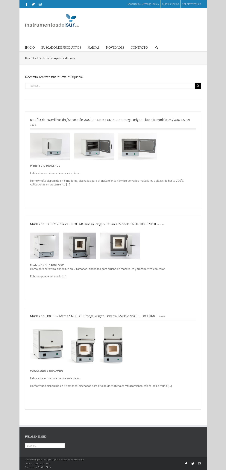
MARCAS (93, 47)
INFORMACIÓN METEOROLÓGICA (143, 4)
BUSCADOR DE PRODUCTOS (61, 47)
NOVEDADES (115, 47)
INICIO (30, 47)
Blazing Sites (44, 467)
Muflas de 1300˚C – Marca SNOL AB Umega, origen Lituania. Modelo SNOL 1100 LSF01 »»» (97, 224)
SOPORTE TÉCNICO (191, 4)
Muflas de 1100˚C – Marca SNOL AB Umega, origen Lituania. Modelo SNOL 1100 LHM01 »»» (97, 316)
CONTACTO (139, 47)
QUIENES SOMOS (170, 4)
